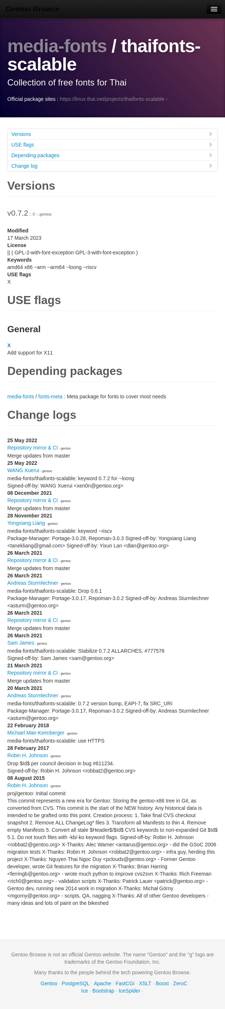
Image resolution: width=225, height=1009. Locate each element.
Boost (162, 983)
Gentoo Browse (32, 9)
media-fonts (57, 46)
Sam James (20, 643)
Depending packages (112, 155)
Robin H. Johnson (27, 755)
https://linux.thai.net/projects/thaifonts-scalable (112, 99)
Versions (112, 134)
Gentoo (49, 983)
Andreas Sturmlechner (32, 583)
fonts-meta (50, 396)
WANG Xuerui (23, 470)
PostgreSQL (75, 983)
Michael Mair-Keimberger (35, 733)
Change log (112, 166)
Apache (102, 983)
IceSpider (129, 991)
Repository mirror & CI (32, 448)
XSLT (145, 983)
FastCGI (124, 983)
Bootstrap (103, 991)
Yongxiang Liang (26, 523)
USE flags (112, 144)
